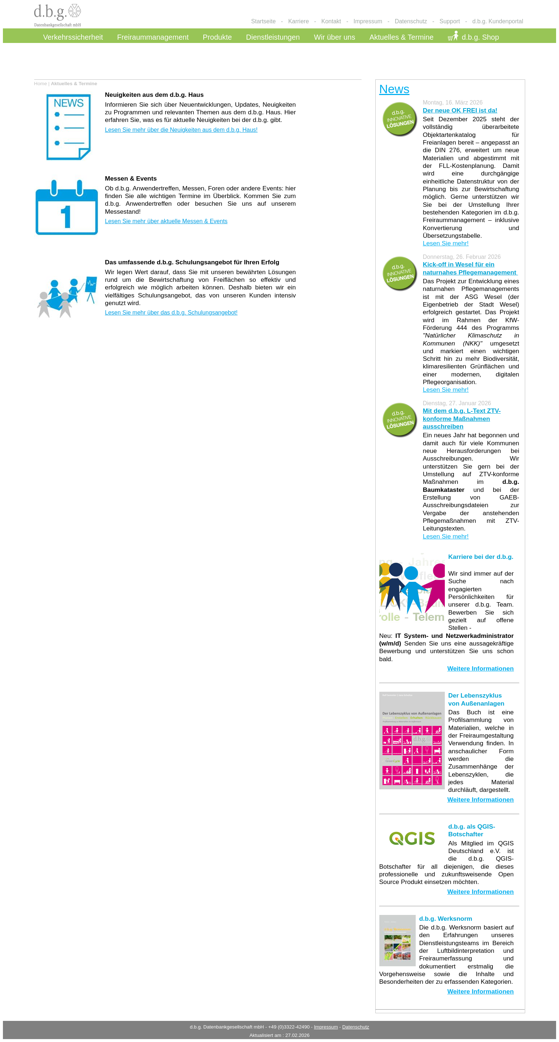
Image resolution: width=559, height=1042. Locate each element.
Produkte (217, 37)
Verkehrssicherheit (73, 37)
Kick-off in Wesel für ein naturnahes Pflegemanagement (470, 268)
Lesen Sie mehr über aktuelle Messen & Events (166, 221)
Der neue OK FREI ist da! (460, 110)
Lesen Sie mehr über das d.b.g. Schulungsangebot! (171, 312)
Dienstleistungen (273, 37)
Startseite (263, 21)
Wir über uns (334, 37)
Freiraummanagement (153, 37)
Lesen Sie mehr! (446, 243)
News (394, 89)
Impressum (368, 21)
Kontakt (331, 21)
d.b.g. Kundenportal (497, 21)
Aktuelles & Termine (402, 37)
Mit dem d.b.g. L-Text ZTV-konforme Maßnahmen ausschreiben (462, 418)
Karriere (298, 21)
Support (450, 21)
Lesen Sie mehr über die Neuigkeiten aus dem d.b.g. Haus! (181, 130)
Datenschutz (411, 21)
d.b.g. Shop (480, 37)
